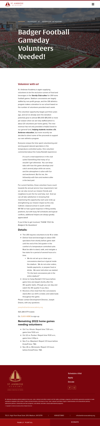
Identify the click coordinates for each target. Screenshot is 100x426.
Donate (71, 381)
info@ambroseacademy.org (85, 415)
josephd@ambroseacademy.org (30, 307)
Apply (70, 377)
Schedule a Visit (75, 373)
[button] (93, 4)
